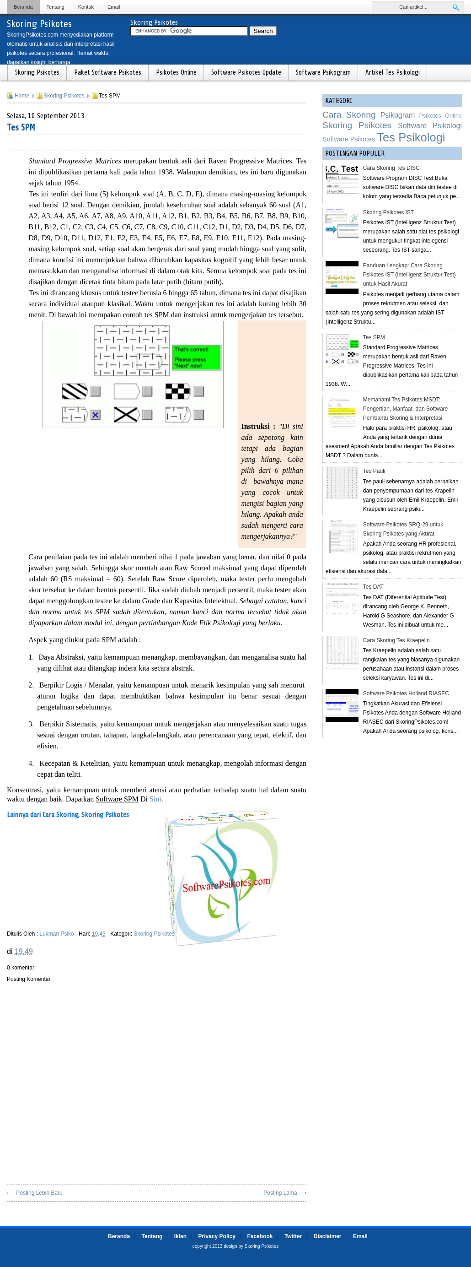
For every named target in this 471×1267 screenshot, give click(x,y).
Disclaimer (328, 1236)
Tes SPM (21, 127)
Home (22, 95)
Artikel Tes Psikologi (392, 72)
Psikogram (397, 115)
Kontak (86, 7)
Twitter (293, 1236)
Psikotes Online (176, 72)
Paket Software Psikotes (107, 72)
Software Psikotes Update (246, 72)
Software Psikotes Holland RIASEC (406, 693)
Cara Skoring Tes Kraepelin (396, 640)
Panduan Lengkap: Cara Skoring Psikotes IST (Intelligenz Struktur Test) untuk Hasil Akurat (409, 274)
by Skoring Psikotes (258, 1246)
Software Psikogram (323, 72)
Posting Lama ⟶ (284, 1193)
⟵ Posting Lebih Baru (35, 1193)
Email (113, 7)
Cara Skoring (349, 114)
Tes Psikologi (411, 137)
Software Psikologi (430, 126)
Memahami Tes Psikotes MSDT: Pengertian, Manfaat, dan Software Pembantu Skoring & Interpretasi (405, 408)
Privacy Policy (217, 1236)
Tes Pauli (374, 471)
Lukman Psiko (56, 934)
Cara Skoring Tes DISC (391, 168)
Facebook (260, 1236)
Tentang (55, 7)
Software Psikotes (348, 139)
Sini (155, 799)
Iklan (180, 1236)
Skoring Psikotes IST (388, 212)
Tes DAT (373, 587)
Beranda (23, 7)
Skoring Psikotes (39, 23)
